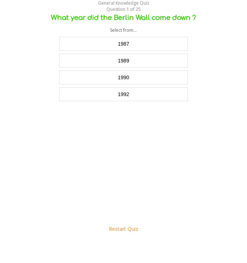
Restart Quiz (123, 228)
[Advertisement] (123, 163)
